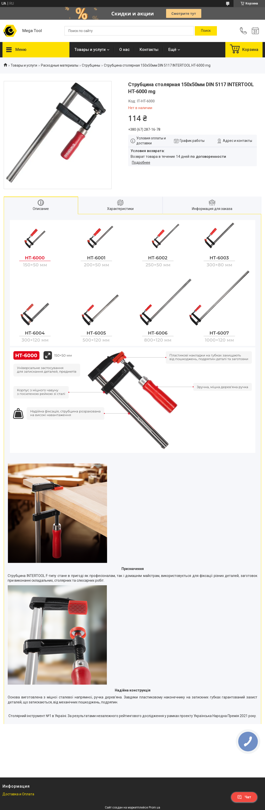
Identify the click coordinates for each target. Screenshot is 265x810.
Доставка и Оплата (18, 794)
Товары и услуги (90, 49)
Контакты (149, 49)
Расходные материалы (59, 65)
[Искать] (206, 31)
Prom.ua (154, 807)
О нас (124, 49)
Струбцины (91, 65)
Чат (244, 797)
